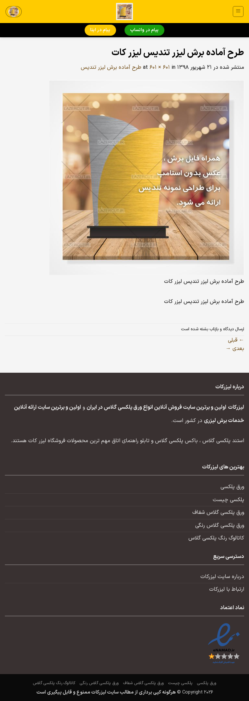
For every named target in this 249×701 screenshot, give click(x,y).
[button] (238, 11)
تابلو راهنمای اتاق (130, 441)
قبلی (236, 340)
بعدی (235, 349)
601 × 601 (159, 67)
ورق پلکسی (232, 487)
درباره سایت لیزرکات (222, 577)
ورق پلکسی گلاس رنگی (219, 525)
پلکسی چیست (228, 500)
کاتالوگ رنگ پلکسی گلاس (216, 538)
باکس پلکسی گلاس (176, 441)
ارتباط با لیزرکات (226, 589)
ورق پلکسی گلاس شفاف (218, 512)
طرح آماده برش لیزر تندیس (111, 67)
